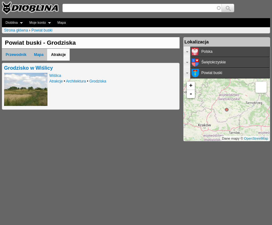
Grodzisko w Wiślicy (28, 68)
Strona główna (16, 30)
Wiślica (55, 75)
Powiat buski (41, 30)
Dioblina (12, 23)
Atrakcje (56, 81)
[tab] (227, 52)
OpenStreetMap (256, 138)
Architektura (76, 81)
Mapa (61, 22)
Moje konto (38, 23)
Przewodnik (16, 54)
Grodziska (97, 81)
